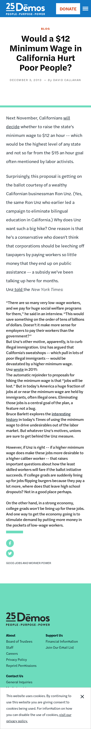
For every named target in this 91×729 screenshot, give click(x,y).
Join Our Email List (60, 647)
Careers (12, 653)
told (19, 289)
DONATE (68, 9)
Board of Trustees (19, 641)
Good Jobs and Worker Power (28, 563)
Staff (9, 647)
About (10, 635)
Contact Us (14, 675)
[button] (10, 543)
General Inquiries (19, 681)
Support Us (54, 635)
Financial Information (62, 641)
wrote (19, 369)
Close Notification (82, 708)
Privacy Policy (16, 659)
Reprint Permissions (21, 665)
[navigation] (85, 9)
